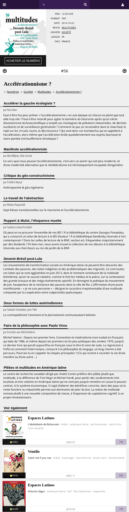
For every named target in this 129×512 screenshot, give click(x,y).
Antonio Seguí (36, 491)
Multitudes (69, 27)
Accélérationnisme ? (69, 92)
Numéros (13, 92)
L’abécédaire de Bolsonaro (43, 424)
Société (66, 32)
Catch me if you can (39, 457)
